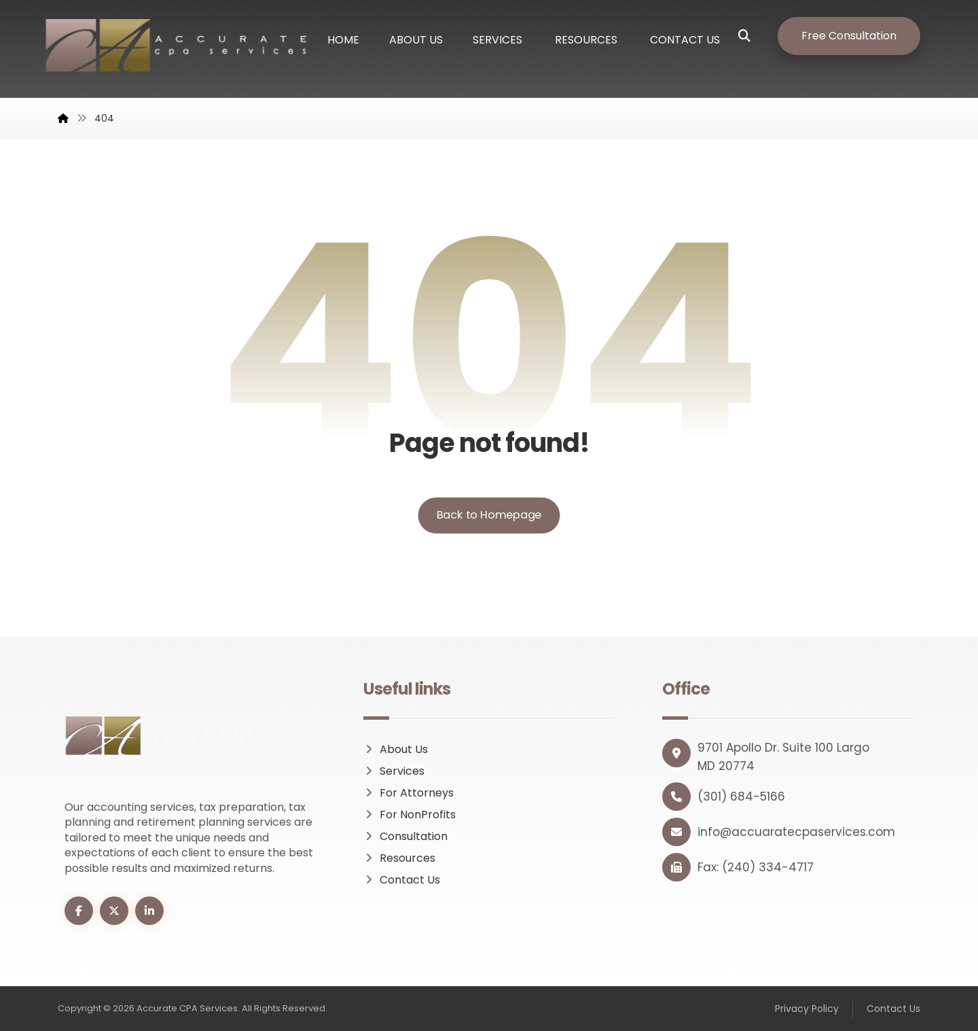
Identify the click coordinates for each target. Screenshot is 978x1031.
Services (393, 771)
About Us (395, 749)
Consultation (405, 836)
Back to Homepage (489, 515)
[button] (754, 36)
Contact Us (401, 880)
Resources (399, 858)
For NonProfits (409, 814)
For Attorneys (408, 793)
